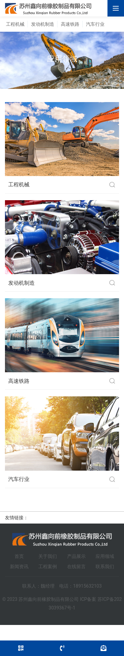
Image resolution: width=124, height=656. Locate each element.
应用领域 (105, 556)
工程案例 (47, 566)
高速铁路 (70, 24)
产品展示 (76, 556)
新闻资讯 (19, 566)
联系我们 (105, 566)
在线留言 (76, 566)
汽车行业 (95, 24)
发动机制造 (42, 24)
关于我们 (47, 556)
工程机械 (15, 24)
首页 (19, 556)
